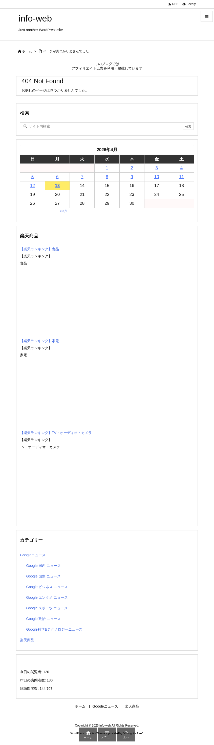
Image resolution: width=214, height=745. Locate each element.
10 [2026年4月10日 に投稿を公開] (156, 176)
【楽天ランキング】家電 (39, 341)
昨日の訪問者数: (33, 680)
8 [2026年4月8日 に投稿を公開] (107, 176)
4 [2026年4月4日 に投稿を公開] (181, 167)
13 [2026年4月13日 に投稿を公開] (57, 185)
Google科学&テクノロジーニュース (54, 629)
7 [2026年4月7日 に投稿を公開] (82, 176)
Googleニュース (33, 555)
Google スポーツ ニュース (47, 608)
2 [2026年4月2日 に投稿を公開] (132, 167)
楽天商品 (27, 640)
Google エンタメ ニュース (47, 597)
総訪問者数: (30, 689)
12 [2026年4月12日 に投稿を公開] (32, 185)
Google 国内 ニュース (43, 566)
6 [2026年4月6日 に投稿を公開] (57, 176)
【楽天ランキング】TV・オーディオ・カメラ (56, 433)
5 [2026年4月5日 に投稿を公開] (32, 176)
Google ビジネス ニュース (47, 587)
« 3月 (63, 211)
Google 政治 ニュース (43, 619)
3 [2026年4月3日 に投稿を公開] (157, 167)
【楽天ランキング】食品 (39, 249)
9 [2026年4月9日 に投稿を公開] (132, 176)
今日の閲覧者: (31, 672)
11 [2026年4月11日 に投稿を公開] (181, 176)
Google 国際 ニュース (43, 576)
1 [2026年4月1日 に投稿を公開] (107, 167)
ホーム (27, 51)
